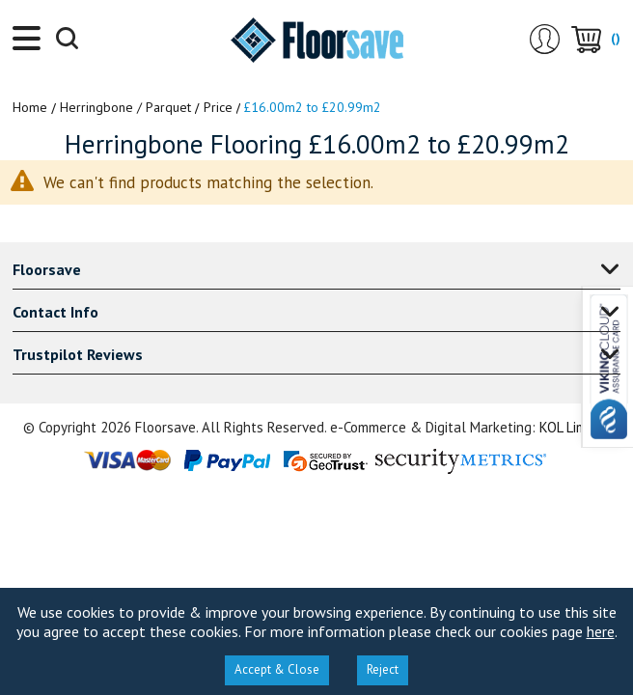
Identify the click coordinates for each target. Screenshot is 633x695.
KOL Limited (575, 427)
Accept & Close (276, 669)
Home (30, 107)
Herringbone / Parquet (125, 107)
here (601, 631)
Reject (383, 669)
